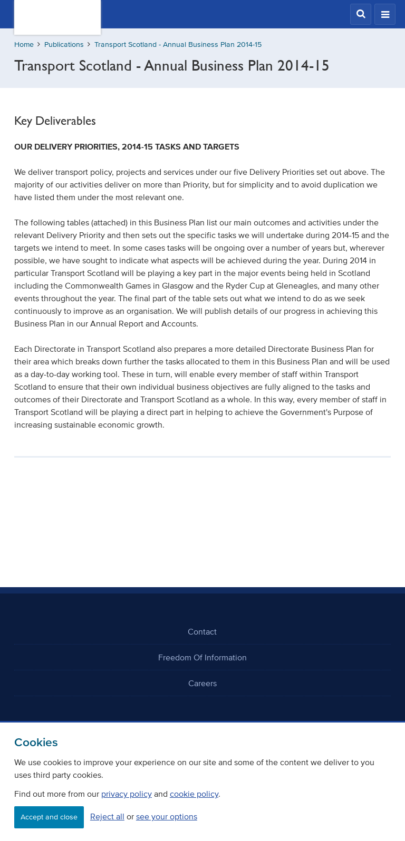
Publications (64, 44)
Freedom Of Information (202, 657)
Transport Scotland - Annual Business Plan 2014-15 (178, 44)
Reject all (107, 816)
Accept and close (49, 817)
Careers (202, 683)
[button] (360, 14)
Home (24, 44)
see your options (166, 816)
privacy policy (126, 793)
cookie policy (194, 793)
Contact (202, 631)
